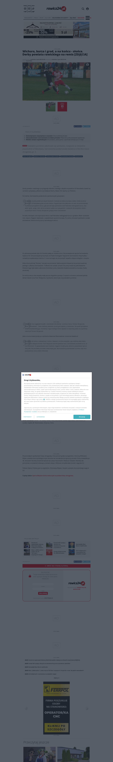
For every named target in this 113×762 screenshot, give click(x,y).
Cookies (34, 411)
